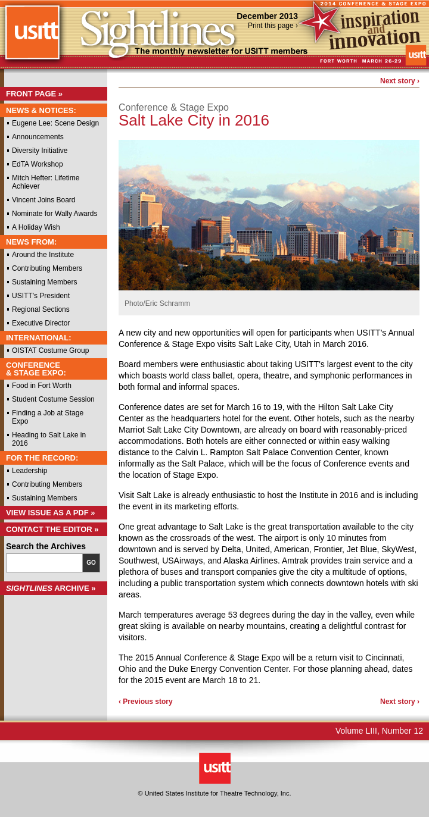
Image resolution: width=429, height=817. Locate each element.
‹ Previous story (146, 701)
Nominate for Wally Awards (54, 213)
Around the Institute (43, 255)
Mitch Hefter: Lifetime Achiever (45, 182)
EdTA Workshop (37, 164)
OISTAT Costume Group (50, 350)
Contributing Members (47, 268)
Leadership (29, 471)
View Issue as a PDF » (50, 512)
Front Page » (34, 93)
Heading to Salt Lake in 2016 (49, 439)
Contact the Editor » (52, 529)
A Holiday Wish (36, 227)
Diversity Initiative (39, 150)
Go (91, 562)
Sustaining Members (44, 282)
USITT (32, 38)
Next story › (399, 81)
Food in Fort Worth (42, 385)
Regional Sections (41, 309)
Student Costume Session (53, 399)
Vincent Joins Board (44, 200)
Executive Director (41, 323)
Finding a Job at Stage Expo (47, 417)
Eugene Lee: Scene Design (55, 123)
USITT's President (41, 296)
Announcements (38, 137)
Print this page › (273, 25)
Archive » (51, 588)
